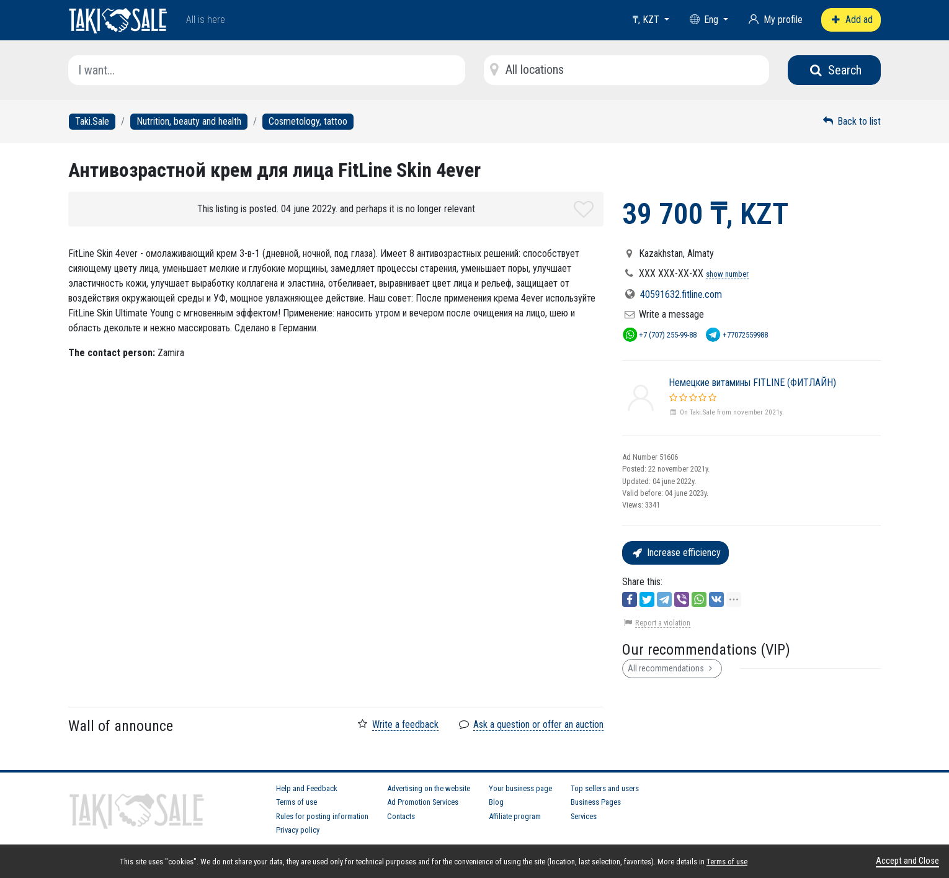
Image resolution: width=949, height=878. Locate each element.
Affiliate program (515, 816)
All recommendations (672, 668)
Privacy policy (297, 830)
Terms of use (296, 802)
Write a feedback (405, 724)
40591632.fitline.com (681, 294)
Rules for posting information (322, 816)
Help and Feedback (306, 788)
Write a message (671, 314)
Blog (496, 802)
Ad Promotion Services (422, 802)
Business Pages (596, 802)
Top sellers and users (605, 788)
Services (584, 816)
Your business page (520, 788)
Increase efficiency (675, 552)
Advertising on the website (428, 788)
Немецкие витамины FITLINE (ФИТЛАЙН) (752, 382)
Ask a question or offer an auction (538, 724)
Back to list (851, 121)
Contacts (401, 816)
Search (835, 70)
